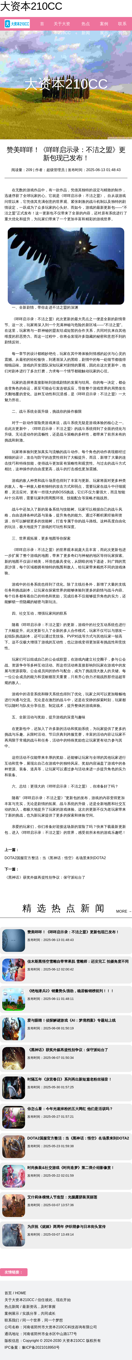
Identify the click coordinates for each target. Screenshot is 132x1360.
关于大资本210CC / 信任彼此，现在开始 (38, 1300)
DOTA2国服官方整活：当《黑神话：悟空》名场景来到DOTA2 (55, 858)
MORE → (124, 911)
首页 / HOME (15, 1293)
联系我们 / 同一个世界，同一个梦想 (34, 1320)
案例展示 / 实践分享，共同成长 (30, 1313)
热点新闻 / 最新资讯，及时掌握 (30, 1307)
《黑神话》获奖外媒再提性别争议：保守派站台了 (45, 877)
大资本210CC (31, 6)
